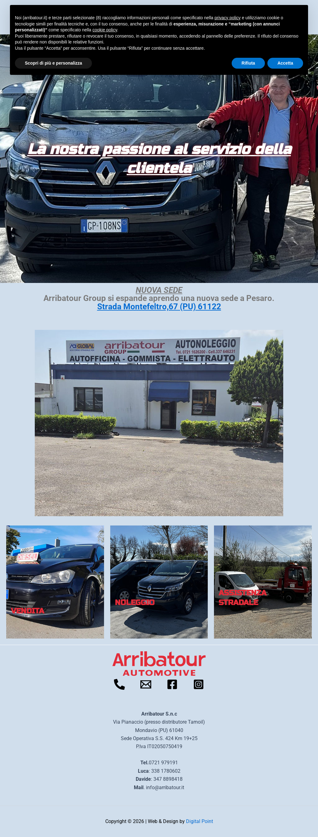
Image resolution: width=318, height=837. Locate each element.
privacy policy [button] (228, 17)
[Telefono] (119, 684)
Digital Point (199, 821)
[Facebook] (172, 684)
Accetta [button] (285, 63)
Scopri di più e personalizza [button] (53, 63)
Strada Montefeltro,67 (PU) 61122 (159, 306)
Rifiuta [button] (248, 63)
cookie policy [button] (105, 29)
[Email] (145, 684)
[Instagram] (198, 684)
